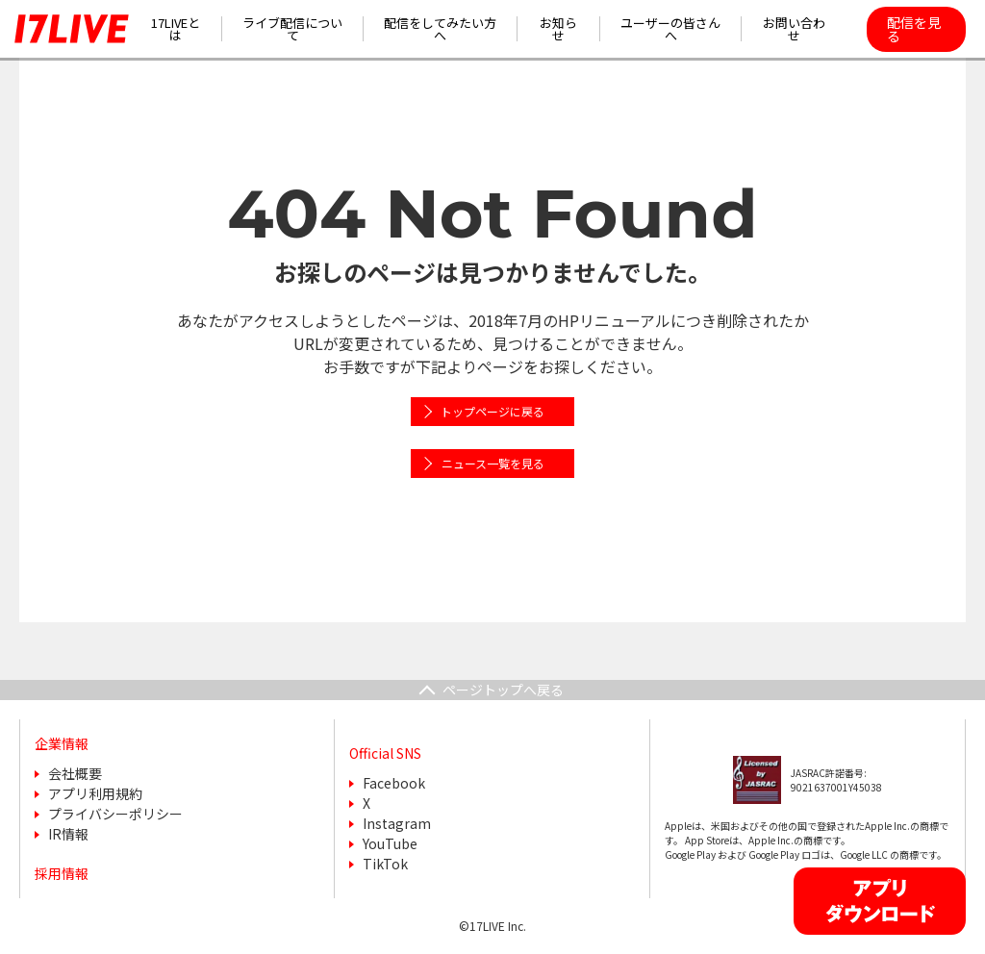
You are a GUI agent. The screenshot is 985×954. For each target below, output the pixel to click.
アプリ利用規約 (95, 793)
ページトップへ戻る (503, 689)
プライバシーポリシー (115, 813)
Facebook (394, 782)
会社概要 (75, 773)
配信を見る (914, 29)
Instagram (397, 823)
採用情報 (61, 873)
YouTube (390, 843)
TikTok (385, 863)
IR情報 (68, 833)
